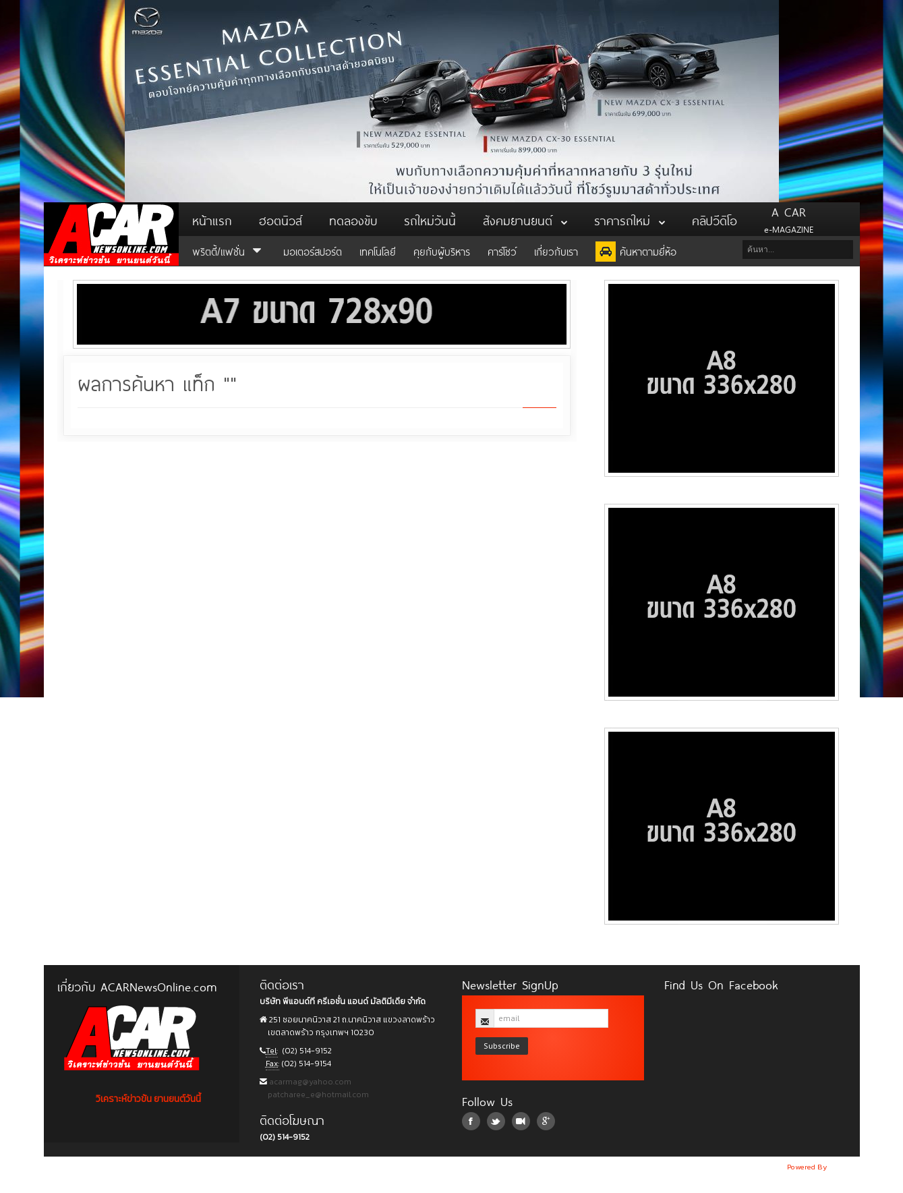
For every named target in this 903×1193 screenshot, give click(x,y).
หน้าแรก (212, 219)
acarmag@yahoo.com (309, 1082)
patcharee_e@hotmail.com (317, 1094)
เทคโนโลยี (377, 250)
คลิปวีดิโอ (714, 219)
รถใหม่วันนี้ (430, 219)
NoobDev (844, 1166)
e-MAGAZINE (788, 219)
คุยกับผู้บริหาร (441, 250)
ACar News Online (111, 234)
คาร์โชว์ (502, 250)
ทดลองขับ (353, 219)
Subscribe (502, 1046)
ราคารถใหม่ (629, 219)
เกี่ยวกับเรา (556, 250)
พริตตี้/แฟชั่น (229, 250)
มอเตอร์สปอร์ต (312, 250)
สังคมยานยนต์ (525, 219)
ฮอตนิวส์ (280, 219)
